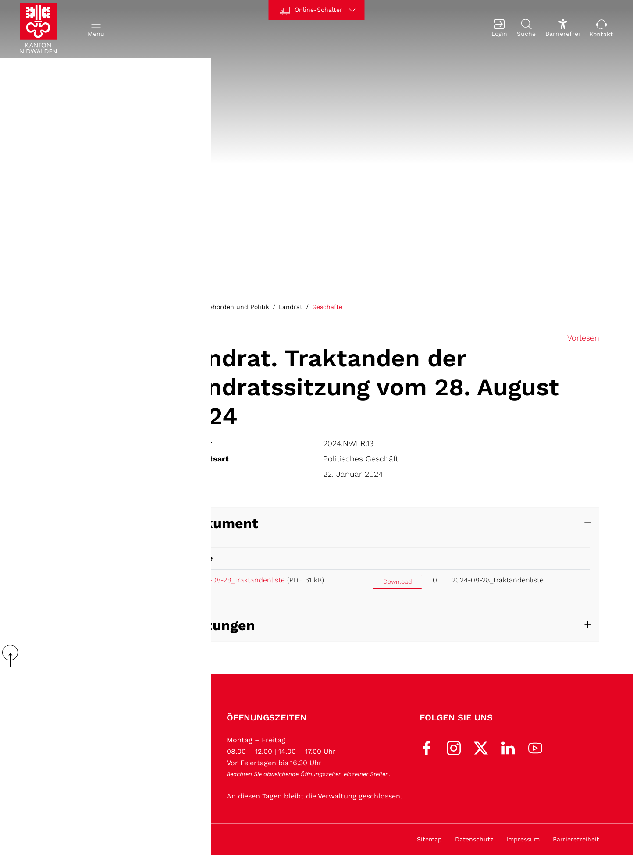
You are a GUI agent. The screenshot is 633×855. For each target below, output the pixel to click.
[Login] (499, 29)
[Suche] (526, 29)
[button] (96, 29)
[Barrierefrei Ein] (562, 29)
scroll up (13, 656)
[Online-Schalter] (316, 10)
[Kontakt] (601, 29)
